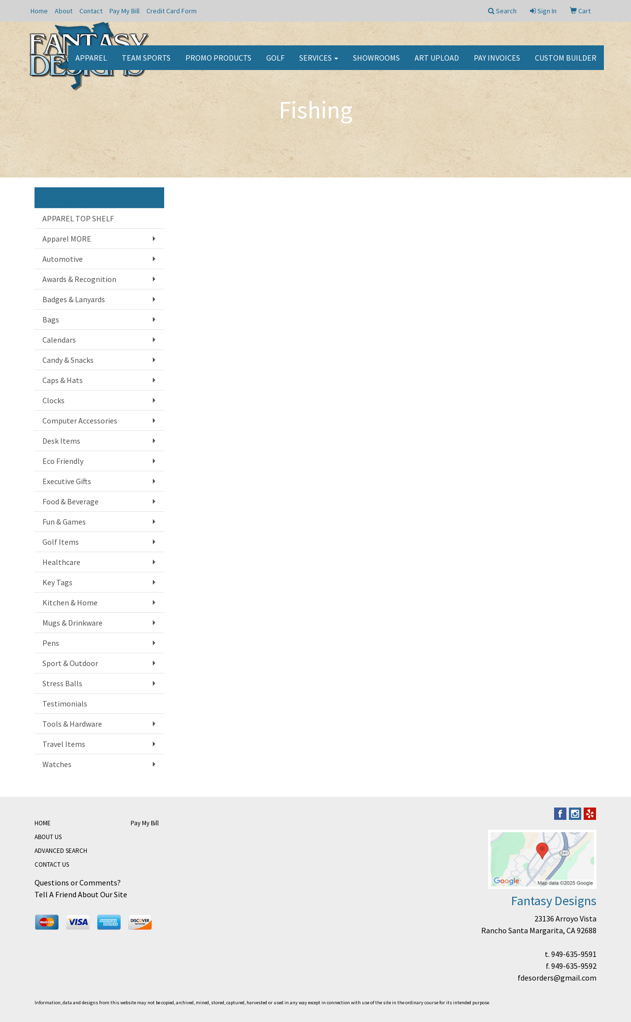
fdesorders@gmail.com (557, 978)
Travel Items (63, 744)
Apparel (91, 64)
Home (39, 10)
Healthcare (61, 562)
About (63, 10)
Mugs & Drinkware (72, 623)
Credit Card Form (171, 10)
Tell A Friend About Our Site (81, 894)
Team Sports (146, 64)
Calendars (59, 340)
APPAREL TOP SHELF (78, 218)
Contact (91, 10)
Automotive (62, 259)
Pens (50, 643)
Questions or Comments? (78, 882)
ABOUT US (48, 837)
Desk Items (61, 441)
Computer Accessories (79, 420)
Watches (56, 764)
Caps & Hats (62, 380)
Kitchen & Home (70, 602)
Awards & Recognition (79, 279)
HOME (43, 823)
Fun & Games (64, 522)
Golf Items (60, 542)
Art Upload (437, 64)
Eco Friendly (62, 461)
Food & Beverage (70, 501)
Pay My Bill (124, 10)
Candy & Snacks (68, 360)
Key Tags (57, 582)
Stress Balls (62, 683)
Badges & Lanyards (73, 299)
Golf (275, 64)
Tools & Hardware (72, 724)
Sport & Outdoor (70, 663)
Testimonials (64, 703)
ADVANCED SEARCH (61, 850)
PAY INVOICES (497, 64)
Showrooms (376, 64)
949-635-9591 (573, 954)
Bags (50, 319)
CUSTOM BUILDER (565, 64)
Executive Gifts (66, 481)
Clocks (53, 400)
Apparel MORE (66, 239)
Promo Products (218, 64)
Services (318, 64)
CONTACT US (52, 864)
